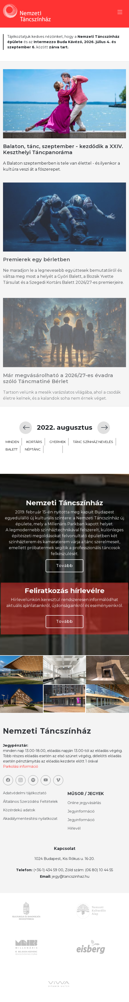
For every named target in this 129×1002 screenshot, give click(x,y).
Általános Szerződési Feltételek (30, 801)
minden (12, 466)
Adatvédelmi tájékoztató (24, 793)
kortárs (34, 466)
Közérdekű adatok (19, 810)
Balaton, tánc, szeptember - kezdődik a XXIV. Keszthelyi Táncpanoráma (63, 149)
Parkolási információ (20, 766)
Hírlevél (74, 828)
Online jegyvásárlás (84, 803)
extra (54, 474)
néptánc (33, 474)
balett (12, 474)
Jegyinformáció (81, 811)
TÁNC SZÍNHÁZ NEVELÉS (93, 466)
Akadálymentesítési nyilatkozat (30, 818)
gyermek (57, 466)
